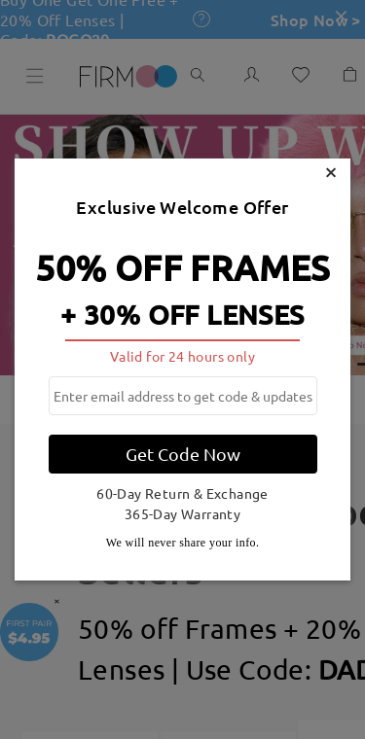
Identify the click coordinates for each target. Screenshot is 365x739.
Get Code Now (183, 453)
